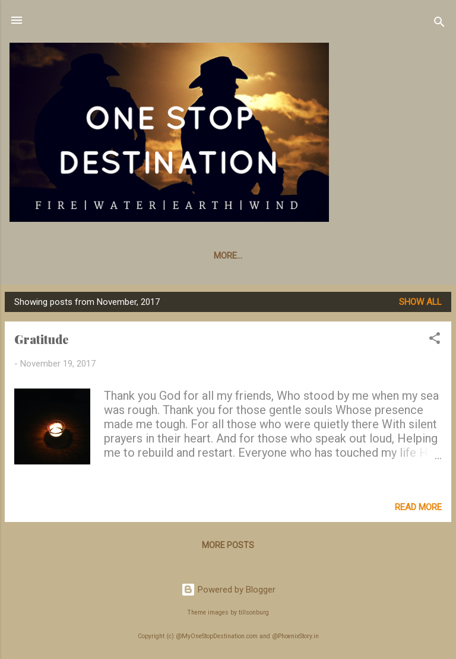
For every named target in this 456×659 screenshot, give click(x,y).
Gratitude (41, 339)
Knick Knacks (139, 255)
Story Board (220, 255)
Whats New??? (55, 255)
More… (420, 255)
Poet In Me (361, 255)
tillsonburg (254, 612)
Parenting (293, 255)
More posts (228, 545)
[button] (435, 340)
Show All (420, 302)
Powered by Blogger (228, 589)
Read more (418, 507)
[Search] (439, 24)
